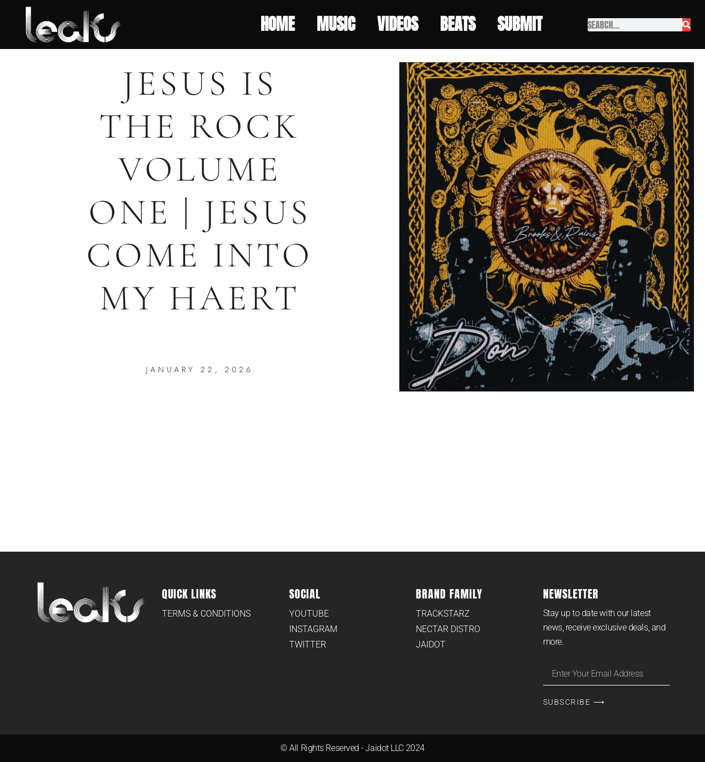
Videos (397, 24)
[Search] (686, 24)
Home (278, 24)
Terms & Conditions (206, 613)
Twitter (307, 644)
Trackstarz (443, 613)
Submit (522, 24)
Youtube (309, 613)
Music (336, 24)
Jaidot (431, 644)
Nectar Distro (448, 629)
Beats (457, 24)
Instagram (313, 629)
